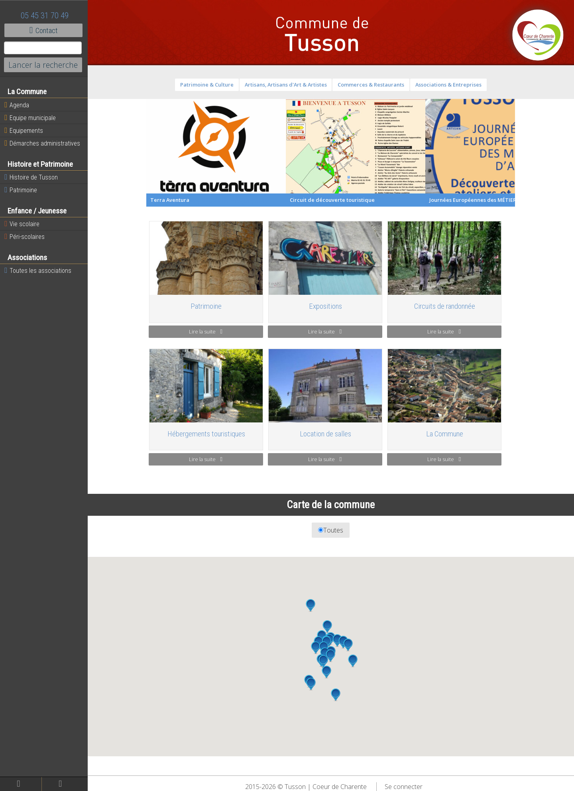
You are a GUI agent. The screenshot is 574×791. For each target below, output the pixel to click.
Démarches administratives (42, 143)
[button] (326, 672)
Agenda (16, 105)
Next (521, 153)
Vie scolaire (21, 224)
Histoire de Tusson (31, 177)
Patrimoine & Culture (207, 84)
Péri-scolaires (24, 237)
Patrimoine (20, 190)
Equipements (23, 130)
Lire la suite (205, 331)
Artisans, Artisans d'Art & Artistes (286, 84)
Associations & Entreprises (448, 84)
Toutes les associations (37, 270)
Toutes (331, 530)
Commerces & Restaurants (371, 84)
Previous (141, 153)
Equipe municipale (30, 118)
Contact (43, 30)
